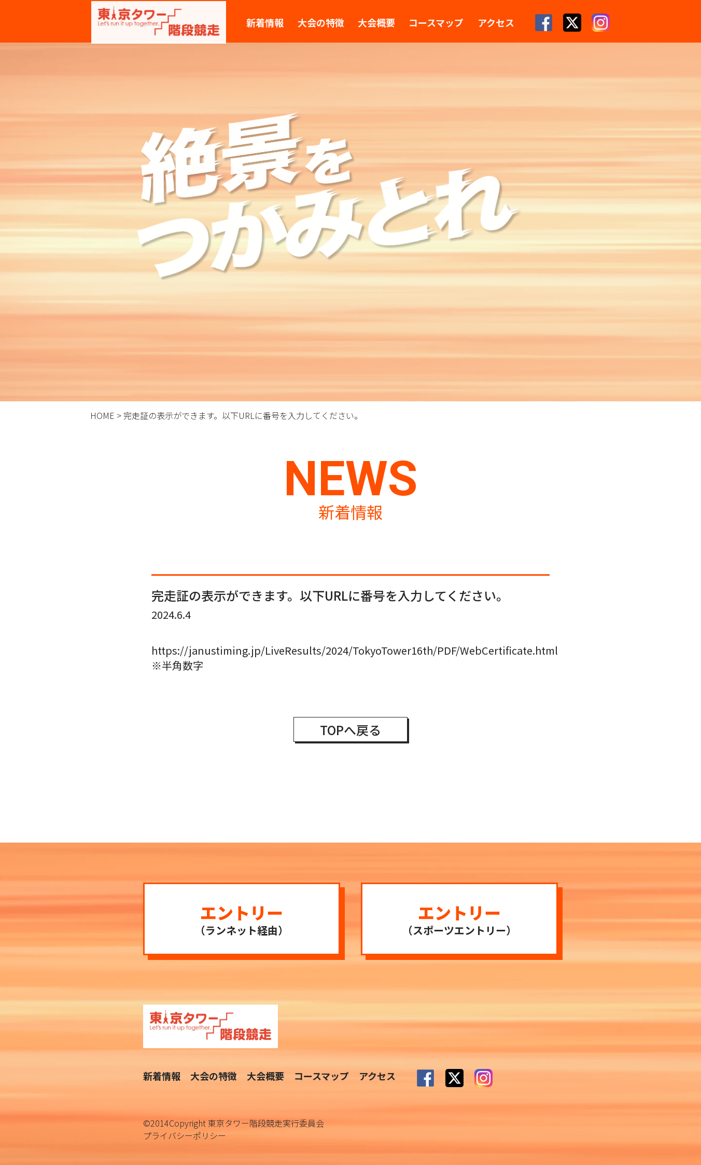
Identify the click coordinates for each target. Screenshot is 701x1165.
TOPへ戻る (350, 730)
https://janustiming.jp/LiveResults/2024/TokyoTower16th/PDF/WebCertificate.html (354, 650)
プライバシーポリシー (184, 1135)
